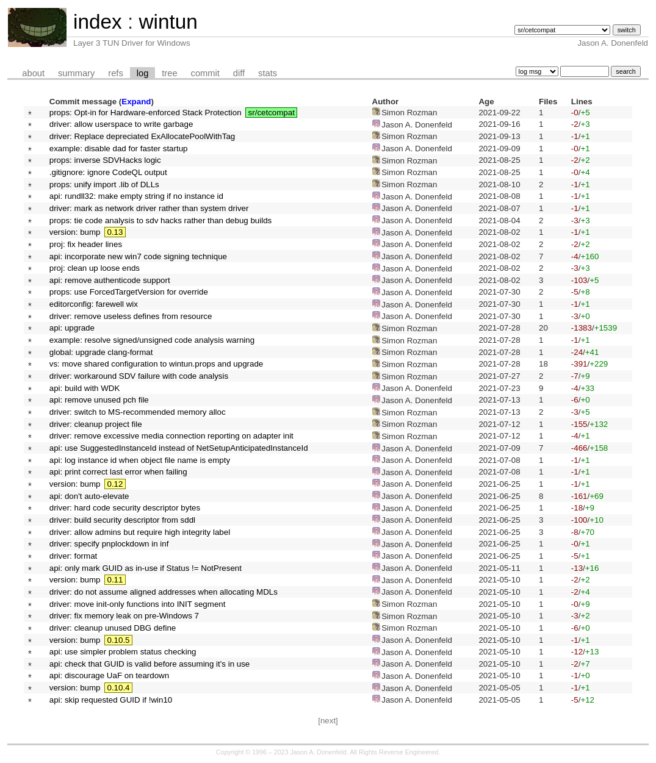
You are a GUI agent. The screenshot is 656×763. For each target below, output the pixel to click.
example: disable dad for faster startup (118, 148)
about (33, 73)
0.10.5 (118, 640)
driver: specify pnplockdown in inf (109, 543)
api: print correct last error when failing (118, 471)
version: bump (75, 232)
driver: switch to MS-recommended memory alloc (137, 412)
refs (115, 73)
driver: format (73, 556)
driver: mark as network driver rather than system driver (149, 208)
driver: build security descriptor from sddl (122, 520)
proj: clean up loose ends (94, 268)
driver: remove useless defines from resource (130, 316)
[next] (328, 720)
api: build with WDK (84, 388)
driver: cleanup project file (95, 424)
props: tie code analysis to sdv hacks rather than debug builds (160, 220)
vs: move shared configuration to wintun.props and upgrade (156, 363)
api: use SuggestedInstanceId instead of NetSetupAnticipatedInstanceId (178, 448)
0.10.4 (118, 687)
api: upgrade (72, 327)
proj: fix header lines (85, 244)
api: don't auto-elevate (89, 496)
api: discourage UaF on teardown (109, 675)
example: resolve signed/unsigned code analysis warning (151, 340)
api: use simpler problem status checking (122, 651)
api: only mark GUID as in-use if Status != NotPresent (145, 568)
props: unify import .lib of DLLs (104, 184)
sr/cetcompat (271, 112)
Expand (136, 101)
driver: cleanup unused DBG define (112, 627)
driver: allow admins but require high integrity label (139, 532)
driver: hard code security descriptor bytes (124, 507)
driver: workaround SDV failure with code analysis (138, 376)
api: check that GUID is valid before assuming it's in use (149, 663)
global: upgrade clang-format (101, 352)
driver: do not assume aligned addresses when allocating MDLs (163, 591)
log (143, 73)
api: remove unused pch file (99, 399)
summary (76, 73)
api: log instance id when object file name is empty (139, 460)
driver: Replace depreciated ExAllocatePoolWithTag (142, 136)
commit (205, 73)
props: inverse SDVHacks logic (105, 160)
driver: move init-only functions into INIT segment (137, 604)
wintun (168, 21)
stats (267, 73)
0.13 (115, 232)
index (97, 21)
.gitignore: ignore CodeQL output (108, 172)
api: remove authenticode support (109, 280)
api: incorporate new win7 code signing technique (138, 256)
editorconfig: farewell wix (93, 304)
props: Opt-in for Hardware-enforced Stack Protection (145, 112)
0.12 (115, 484)
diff (239, 73)
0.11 (115, 579)
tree (169, 73)
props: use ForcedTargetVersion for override (128, 291)
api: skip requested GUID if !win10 (111, 699)
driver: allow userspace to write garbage (121, 124)
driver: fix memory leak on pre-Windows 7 (124, 615)
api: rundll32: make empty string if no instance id (136, 196)
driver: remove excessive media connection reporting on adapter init (171, 435)
